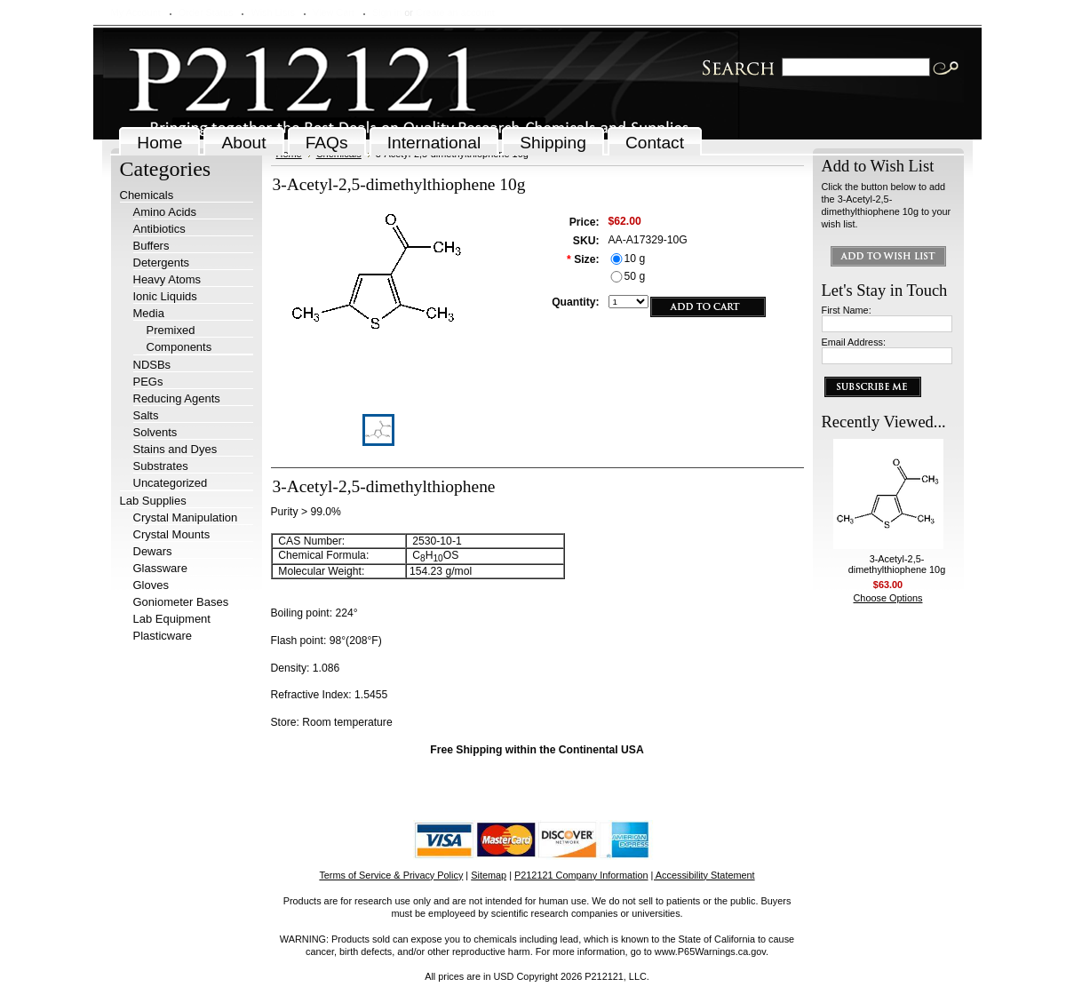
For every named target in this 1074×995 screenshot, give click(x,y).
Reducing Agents (176, 398)
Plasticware (162, 635)
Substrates (160, 466)
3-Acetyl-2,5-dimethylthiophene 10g (896, 564)
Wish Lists (273, 12)
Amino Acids (165, 212)
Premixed (171, 330)
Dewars (152, 551)
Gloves (151, 585)
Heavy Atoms (167, 279)
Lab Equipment (172, 618)
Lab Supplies (153, 500)
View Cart (333, 12)
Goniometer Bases (181, 602)
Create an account (455, 12)
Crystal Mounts (172, 534)
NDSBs (152, 364)
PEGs (148, 381)
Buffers (151, 245)
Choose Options (888, 598)
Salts (146, 415)
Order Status (206, 12)
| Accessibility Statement (703, 875)
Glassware (160, 568)
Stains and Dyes (175, 449)
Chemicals (147, 195)
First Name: (846, 310)
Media (148, 313)
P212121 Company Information (581, 875)
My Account (136, 12)
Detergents (161, 262)
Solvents (155, 432)
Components (179, 347)
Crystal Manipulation (185, 517)
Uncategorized (170, 483)
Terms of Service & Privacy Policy (391, 875)
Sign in (387, 12)
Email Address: (854, 342)
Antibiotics (159, 228)
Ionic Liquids (165, 296)
